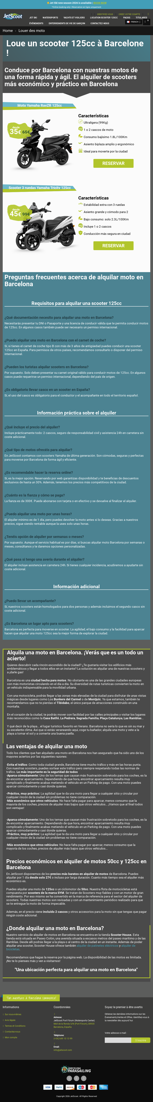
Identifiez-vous (105, 14)
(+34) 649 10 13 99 (63, 1038)
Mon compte (11, 1037)
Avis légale (10, 1020)
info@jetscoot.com (63, 1050)
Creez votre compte (129, 14)
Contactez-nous (12, 1031)
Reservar (113, 163)
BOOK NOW (100, 2)
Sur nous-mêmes (13, 1014)
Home (8, 30)
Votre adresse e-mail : (116, 1033)
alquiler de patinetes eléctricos (97, 945)
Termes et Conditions (15, 1026)
